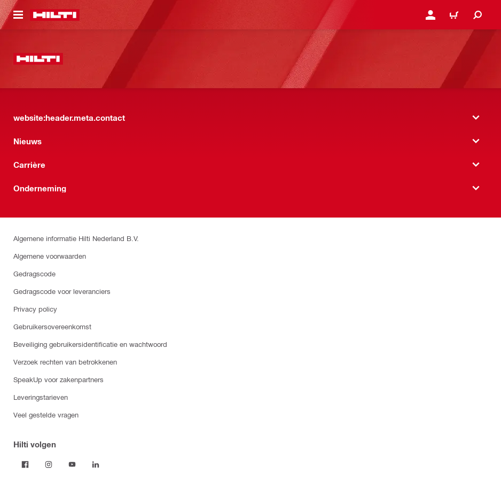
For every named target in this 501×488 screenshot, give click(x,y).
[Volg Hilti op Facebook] (25, 464)
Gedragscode (34, 273)
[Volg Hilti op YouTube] (72, 464)
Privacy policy (35, 309)
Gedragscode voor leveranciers (62, 291)
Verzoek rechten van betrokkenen (65, 362)
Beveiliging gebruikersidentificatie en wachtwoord (90, 344)
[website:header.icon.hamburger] (18, 15)
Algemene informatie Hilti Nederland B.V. (76, 238)
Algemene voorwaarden (49, 256)
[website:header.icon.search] (477, 15)
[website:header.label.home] (55, 15)
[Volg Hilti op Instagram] (48, 464)
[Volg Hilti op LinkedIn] (95, 464)
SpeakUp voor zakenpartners (58, 379)
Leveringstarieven (40, 397)
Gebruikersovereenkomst (52, 326)
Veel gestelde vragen (46, 414)
